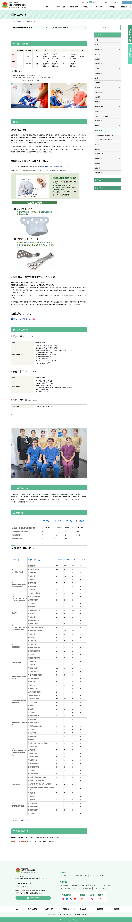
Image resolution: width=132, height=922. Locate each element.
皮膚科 (97, 111)
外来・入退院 (61, 7)
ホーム (48, 7)
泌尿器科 (97, 97)
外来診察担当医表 (130, 35)
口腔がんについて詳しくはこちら (22, 319)
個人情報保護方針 (65, 915)
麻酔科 (97, 126)
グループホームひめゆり (97, 875)
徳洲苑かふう (65, 885)
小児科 (97, 69)
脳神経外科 (98, 92)
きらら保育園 (87, 888)
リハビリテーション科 (102, 116)
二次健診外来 (99, 154)
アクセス (127, 2)
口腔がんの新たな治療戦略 (60, 27)
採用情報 (111, 7)
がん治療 (99, 7)
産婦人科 (97, 102)
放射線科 (97, 163)
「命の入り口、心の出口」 (19, 820)
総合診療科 (98, 50)
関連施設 (124, 7)
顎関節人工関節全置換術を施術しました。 (56, 166)
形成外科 (97, 87)
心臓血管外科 (99, 83)
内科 (96, 40)
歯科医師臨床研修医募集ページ (22, 27)
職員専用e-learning (81, 915)
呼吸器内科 (98, 64)
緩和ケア (97, 149)
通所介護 (110, 885)
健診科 (97, 144)
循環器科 (97, 59)
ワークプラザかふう (100, 888)
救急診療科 (98, 121)
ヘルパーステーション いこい (70, 888)
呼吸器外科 (98, 173)
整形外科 (97, 54)
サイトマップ (52, 915)
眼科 (96, 78)
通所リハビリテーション (97, 885)
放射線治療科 (99, 107)
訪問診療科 (98, 159)
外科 (96, 45)
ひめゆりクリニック (81, 875)
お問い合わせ (115, 2)
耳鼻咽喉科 (98, 73)
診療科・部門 (73, 7)
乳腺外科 (97, 168)
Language (103, 2)
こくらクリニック (66, 875)
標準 (90, 2)
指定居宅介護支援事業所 (79, 885)
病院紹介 (86, 7)
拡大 (94, 2)
